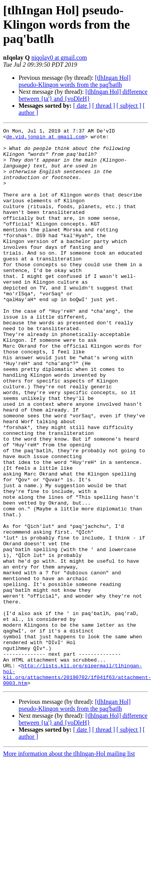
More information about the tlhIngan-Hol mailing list (69, 865)
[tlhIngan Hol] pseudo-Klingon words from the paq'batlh (74, 81)
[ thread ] (103, 105)
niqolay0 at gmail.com (59, 57)
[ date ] (82, 105)
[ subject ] (129, 105)
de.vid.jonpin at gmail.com (45, 138)
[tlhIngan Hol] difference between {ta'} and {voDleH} (83, 95)
